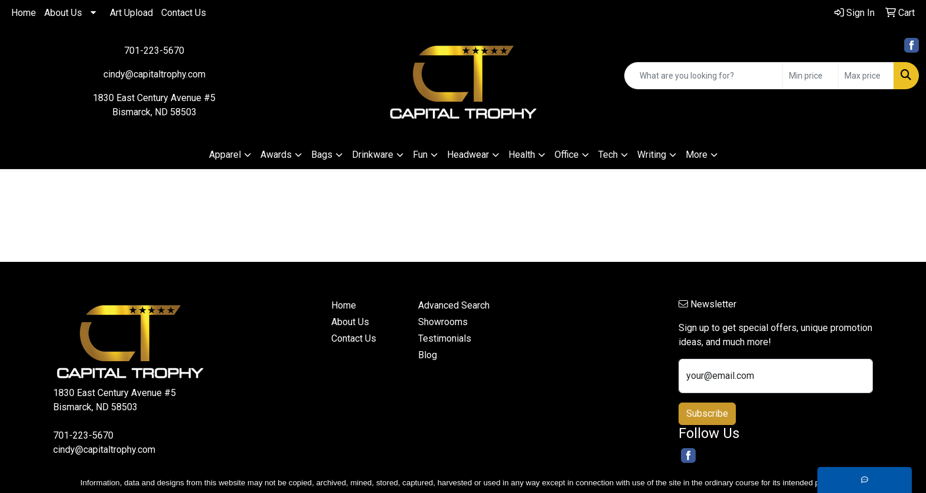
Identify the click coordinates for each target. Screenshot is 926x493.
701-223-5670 (154, 50)
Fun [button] (420, 154)
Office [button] (567, 154)
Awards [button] (276, 154)
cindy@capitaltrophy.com (154, 74)
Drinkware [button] (372, 154)
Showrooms (443, 321)
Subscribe (707, 413)
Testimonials (444, 338)
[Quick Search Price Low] (810, 75)
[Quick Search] (703, 75)
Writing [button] (651, 154)
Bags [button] (321, 154)
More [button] (696, 154)
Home (23, 12)
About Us (63, 12)
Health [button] (521, 154)
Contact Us (183, 12)
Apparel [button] (225, 154)
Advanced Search (454, 305)
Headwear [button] (468, 154)
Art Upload (131, 12)
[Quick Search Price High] (866, 75)
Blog (427, 355)
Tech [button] (608, 154)
